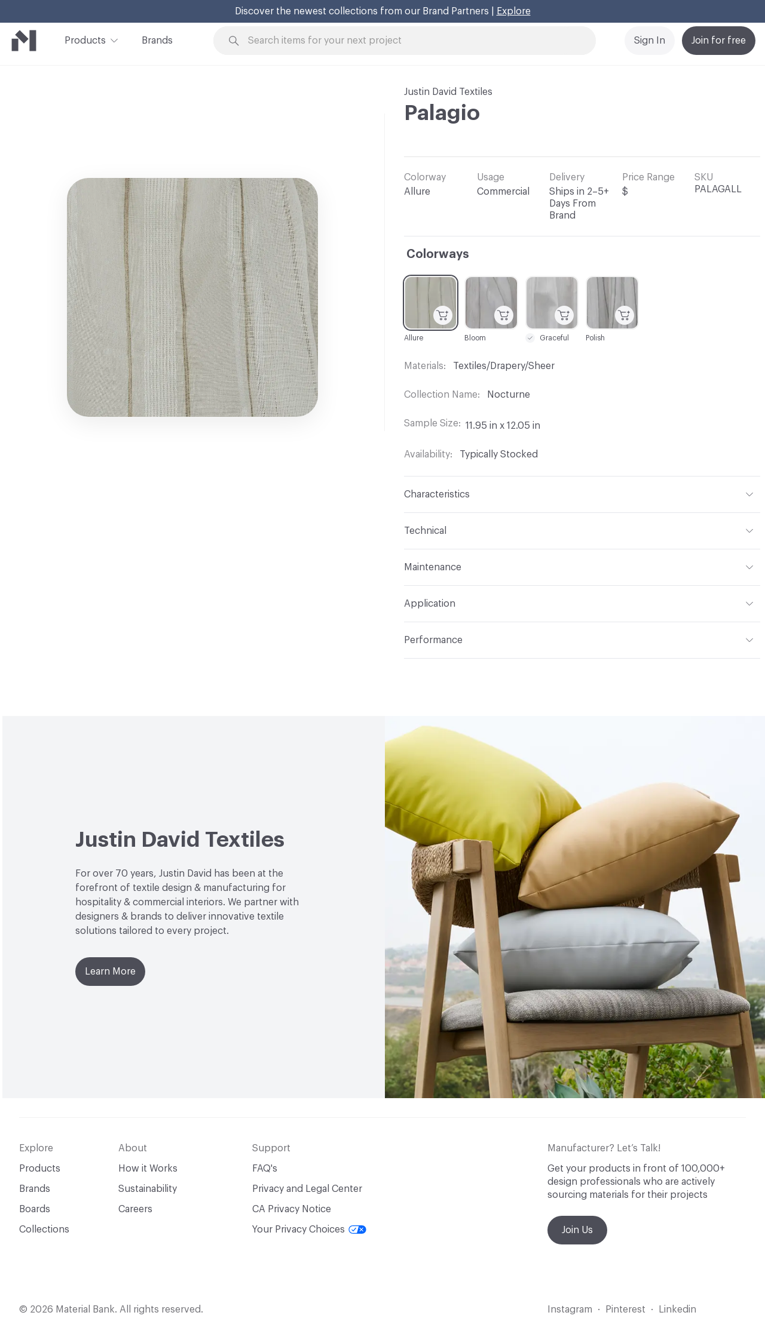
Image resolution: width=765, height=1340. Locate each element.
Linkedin (677, 1309)
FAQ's (264, 1168)
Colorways (437, 254)
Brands (157, 40)
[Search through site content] (411, 41)
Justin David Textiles (448, 92)
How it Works (148, 1168)
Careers (135, 1209)
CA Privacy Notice (291, 1209)
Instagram (569, 1309)
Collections (44, 1229)
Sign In (649, 40)
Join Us (577, 1230)
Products (85, 39)
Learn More (110, 971)
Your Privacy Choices (309, 1229)
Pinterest (625, 1309)
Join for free (718, 40)
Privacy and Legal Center (307, 1189)
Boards (34, 1209)
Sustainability (147, 1189)
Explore (514, 11)
